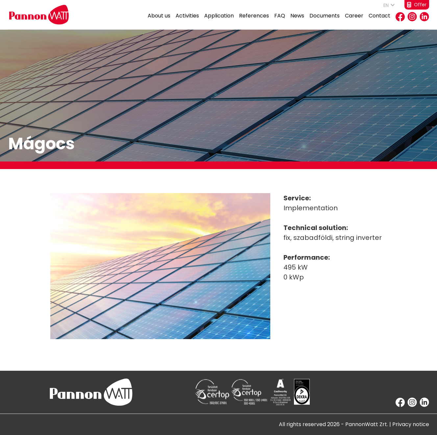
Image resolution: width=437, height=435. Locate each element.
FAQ (279, 20)
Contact (379, 20)
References (254, 20)
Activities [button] (187, 20)
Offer (416, 4)
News (297, 20)
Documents (324, 20)
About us (159, 20)
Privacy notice (410, 424)
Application (219, 20)
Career (354, 20)
